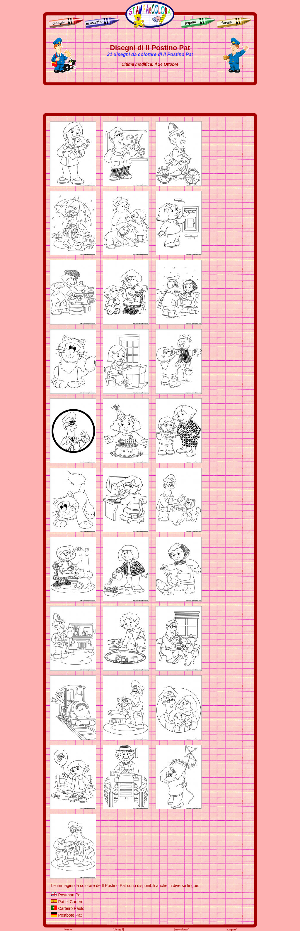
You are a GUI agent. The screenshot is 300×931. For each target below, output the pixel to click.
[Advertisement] (150, 99)
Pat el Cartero (70, 901)
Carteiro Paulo (71, 908)
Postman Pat (69, 895)
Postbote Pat (69, 915)
